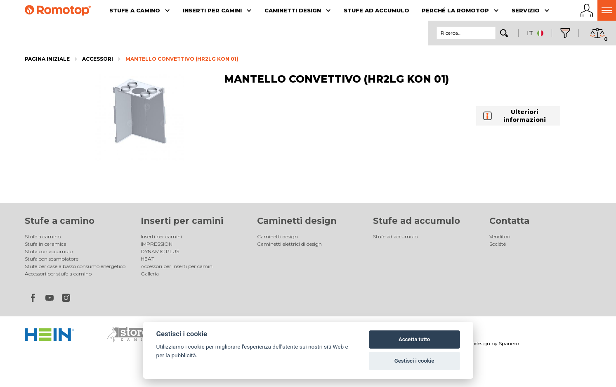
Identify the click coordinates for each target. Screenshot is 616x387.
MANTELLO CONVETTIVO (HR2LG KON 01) (181, 59)
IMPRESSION (156, 244)
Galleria (150, 274)
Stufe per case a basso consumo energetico (75, 266)
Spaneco (509, 343)
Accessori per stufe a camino (58, 274)
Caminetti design (297, 221)
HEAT (147, 259)
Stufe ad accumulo (416, 221)
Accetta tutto (414, 339)
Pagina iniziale (47, 59)
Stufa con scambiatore (51, 259)
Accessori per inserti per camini (177, 266)
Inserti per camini (182, 221)
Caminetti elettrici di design (289, 244)
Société (497, 244)
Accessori (97, 59)
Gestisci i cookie (414, 361)
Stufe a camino (59, 221)
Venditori (499, 236)
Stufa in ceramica (45, 244)
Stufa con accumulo (49, 251)
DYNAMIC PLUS (160, 251)
